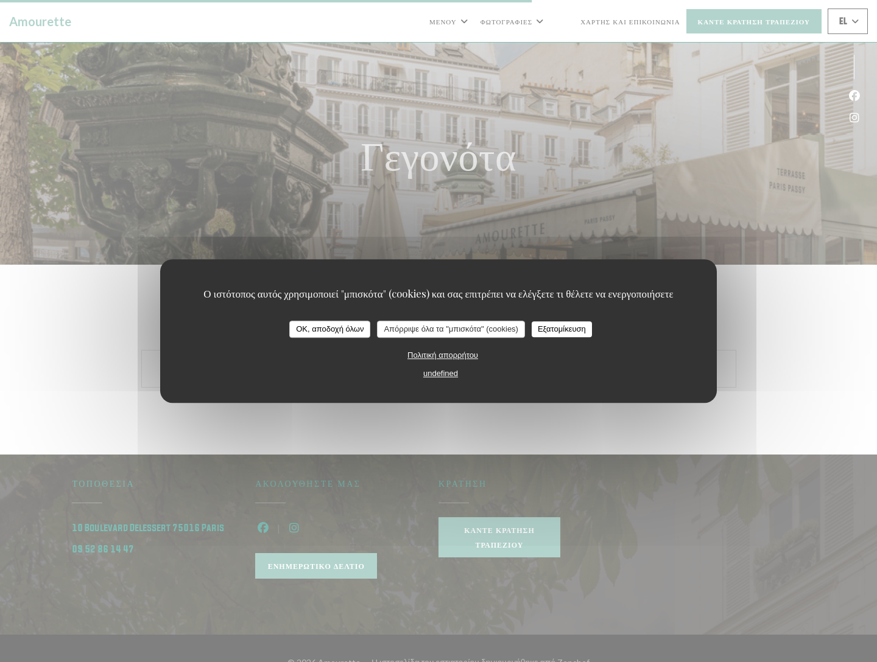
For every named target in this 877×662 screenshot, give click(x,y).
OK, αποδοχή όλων (330, 328)
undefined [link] (440, 373)
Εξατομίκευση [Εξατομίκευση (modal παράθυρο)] (562, 328)
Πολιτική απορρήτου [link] (442, 355)
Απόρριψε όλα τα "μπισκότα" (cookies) (451, 328)
